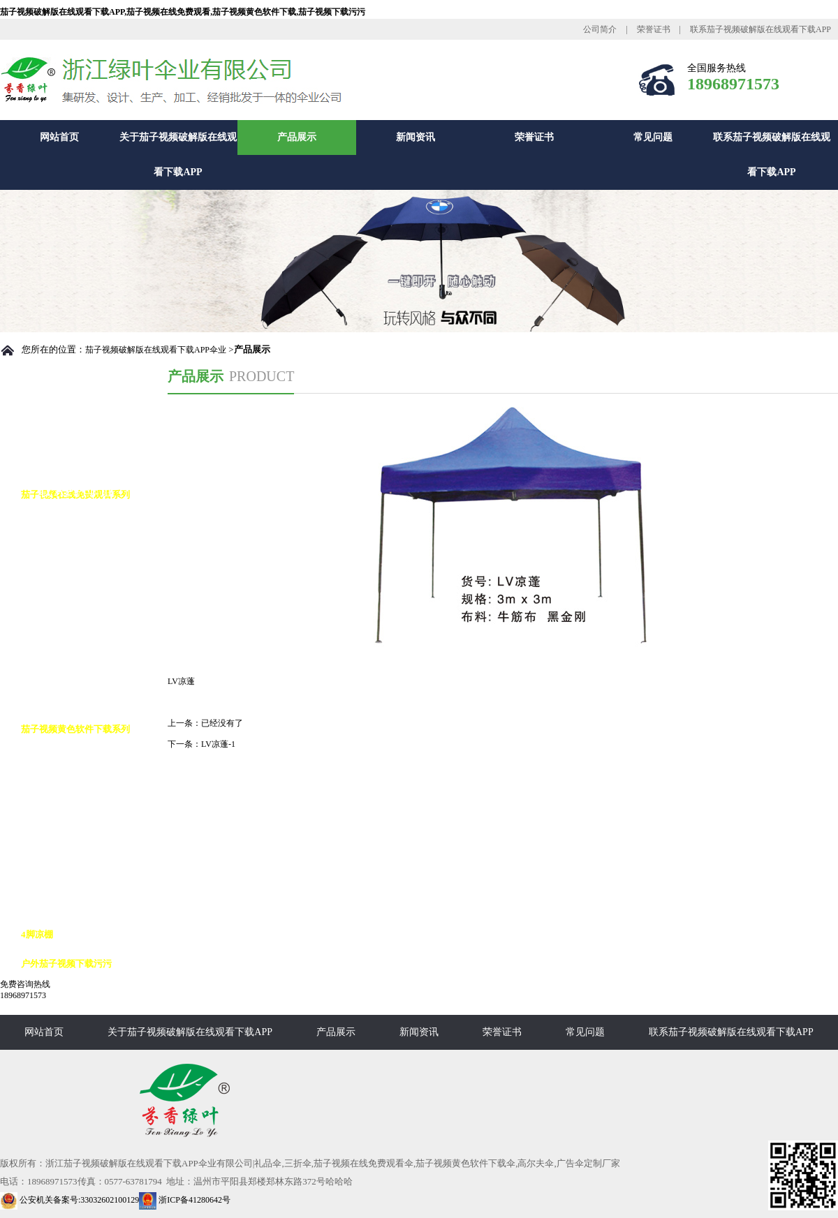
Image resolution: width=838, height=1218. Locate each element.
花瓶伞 (48, 700)
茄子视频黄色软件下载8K (86, 817)
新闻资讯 (415, 137)
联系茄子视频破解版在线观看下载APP (760, 29)
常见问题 (652, 137)
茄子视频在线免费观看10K (88, 582)
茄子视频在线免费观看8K (86, 553)
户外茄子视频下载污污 (66, 963)
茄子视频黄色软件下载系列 (75, 729)
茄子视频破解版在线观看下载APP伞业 (155, 350)
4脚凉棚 (37, 934)
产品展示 (296, 137)
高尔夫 (48, 758)
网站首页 (59, 137)
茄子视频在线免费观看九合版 (94, 641)
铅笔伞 (48, 670)
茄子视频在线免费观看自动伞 (94, 524)
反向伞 (48, 787)
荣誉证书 (653, 29)
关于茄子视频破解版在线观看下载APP (178, 154)
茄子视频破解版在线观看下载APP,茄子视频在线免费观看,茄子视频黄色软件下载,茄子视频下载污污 (182, 12)
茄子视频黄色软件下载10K (88, 846)
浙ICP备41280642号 (184, 1200)
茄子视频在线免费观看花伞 (89, 612)
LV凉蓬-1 (218, 744)
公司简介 (600, 29)
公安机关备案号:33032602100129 (69, 1200)
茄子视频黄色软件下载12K (88, 875)
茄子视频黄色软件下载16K (88, 905)
